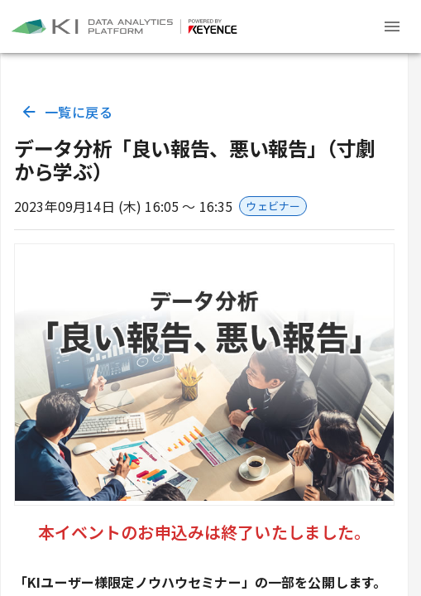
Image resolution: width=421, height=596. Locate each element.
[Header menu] (392, 26)
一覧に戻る (68, 112)
